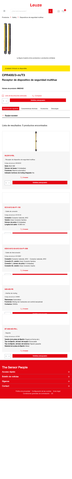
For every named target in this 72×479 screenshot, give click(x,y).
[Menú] (4, 11)
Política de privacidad (23, 471)
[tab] (10, 108)
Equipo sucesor (10, 115)
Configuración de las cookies (41, 471)
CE (52, 474)
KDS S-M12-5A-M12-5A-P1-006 (16, 278)
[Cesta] (69, 10)
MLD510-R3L (9, 156)
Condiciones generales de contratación (36, 474)
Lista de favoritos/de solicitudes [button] (14, 96)
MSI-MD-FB (9, 340)
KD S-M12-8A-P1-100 (12, 217)
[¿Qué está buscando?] (30, 11)
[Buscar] (51, 11)
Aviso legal (56, 471)
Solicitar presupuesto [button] (38, 100)
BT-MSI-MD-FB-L (11, 399)
